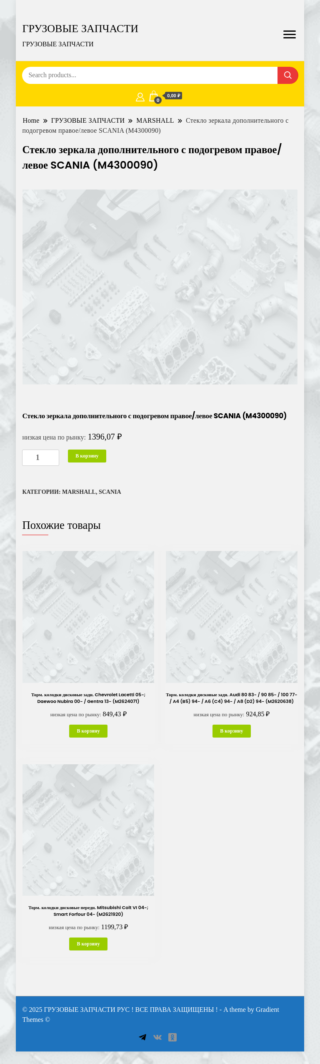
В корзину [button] (88, 731)
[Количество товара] (40, 458)
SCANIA (110, 492)
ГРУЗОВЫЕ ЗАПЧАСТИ (80, 28)
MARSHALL (79, 492)
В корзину (86, 456)
